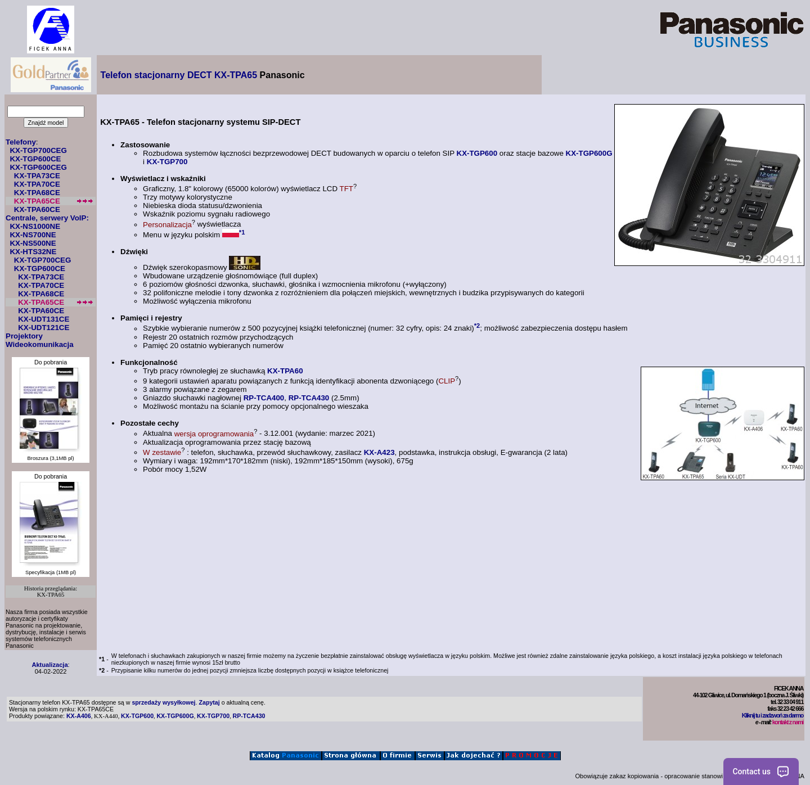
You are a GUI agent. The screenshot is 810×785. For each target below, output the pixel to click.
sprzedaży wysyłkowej (163, 702)
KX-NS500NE (33, 243)
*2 (477, 325)
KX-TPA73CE (37, 176)
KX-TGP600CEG (38, 167)
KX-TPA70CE (37, 184)
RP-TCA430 (309, 398)
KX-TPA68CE (37, 192)
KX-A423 (379, 452)
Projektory (24, 336)
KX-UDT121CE (43, 327)
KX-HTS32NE (33, 251)
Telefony (21, 142)
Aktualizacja (50, 664)
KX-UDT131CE (43, 319)
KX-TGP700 (167, 161)
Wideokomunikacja (40, 344)
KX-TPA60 (285, 371)
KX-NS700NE (33, 235)
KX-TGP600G (589, 153)
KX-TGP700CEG (38, 150)
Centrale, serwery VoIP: (47, 218)
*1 (242, 232)
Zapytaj (209, 702)
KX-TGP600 (477, 153)
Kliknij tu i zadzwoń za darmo (772, 715)
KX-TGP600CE (35, 159)
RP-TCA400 (264, 398)
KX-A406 (78, 715)
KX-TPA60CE (37, 209)
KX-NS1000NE (35, 226)
